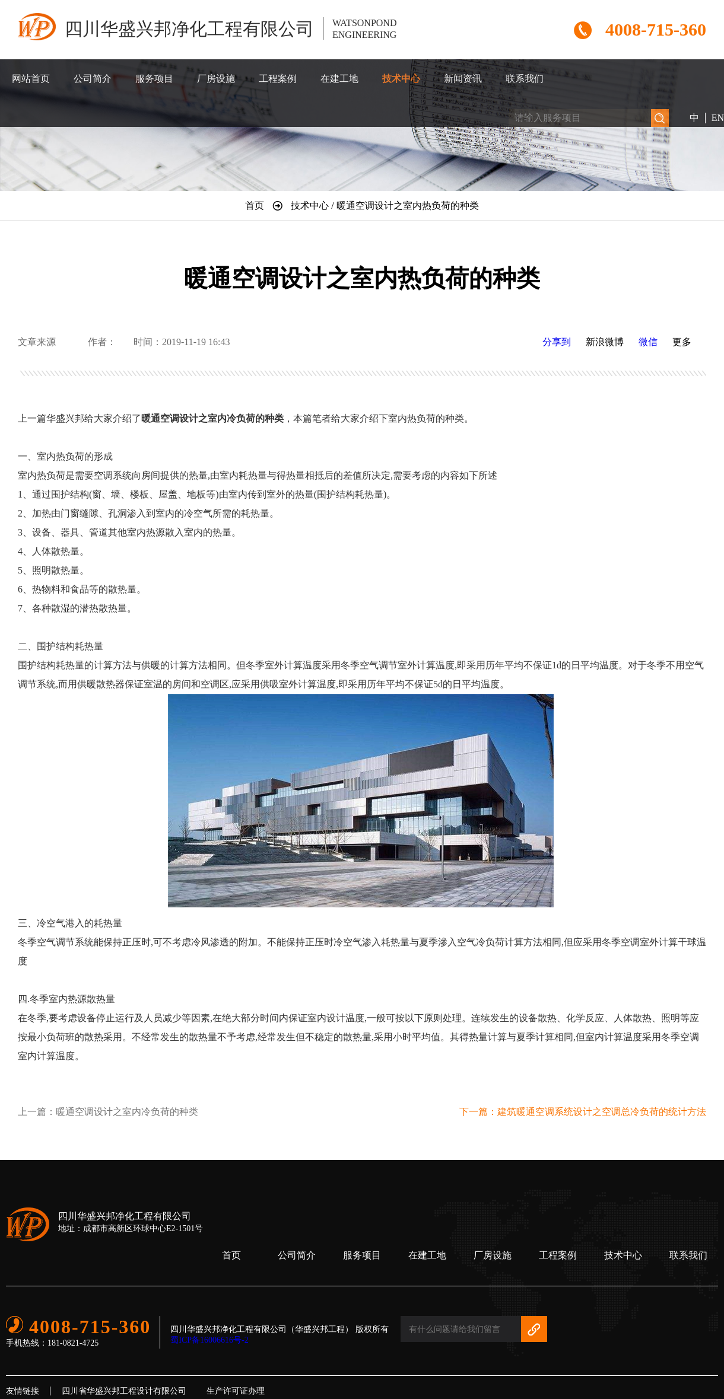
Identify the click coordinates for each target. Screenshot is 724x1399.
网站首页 (31, 79)
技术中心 (401, 79)
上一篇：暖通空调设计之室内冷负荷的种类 (108, 1112)
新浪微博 (605, 342)
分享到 (556, 342)
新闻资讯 (463, 79)
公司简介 (93, 79)
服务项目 (154, 79)
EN (718, 118)
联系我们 (525, 79)
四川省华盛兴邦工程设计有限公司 (124, 1391)
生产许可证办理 (236, 1391)
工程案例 (278, 79)
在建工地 (339, 79)
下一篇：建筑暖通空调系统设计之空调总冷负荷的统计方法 (582, 1112)
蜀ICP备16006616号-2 (209, 1340)
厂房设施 (216, 79)
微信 (648, 342)
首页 (231, 1255)
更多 (681, 342)
